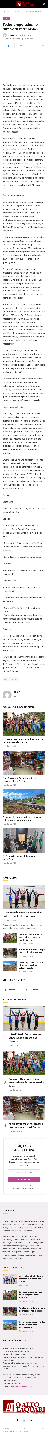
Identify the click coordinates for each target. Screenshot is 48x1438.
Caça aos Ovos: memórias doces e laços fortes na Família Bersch (30, 937)
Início (17, 12)
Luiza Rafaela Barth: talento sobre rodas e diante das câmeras (25, 1038)
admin (12, 35)
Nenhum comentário (11, 39)
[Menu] (4, 4)
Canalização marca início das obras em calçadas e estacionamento (32, 965)
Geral (6, 19)
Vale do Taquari (10, 679)
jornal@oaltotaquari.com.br (21, 1386)
